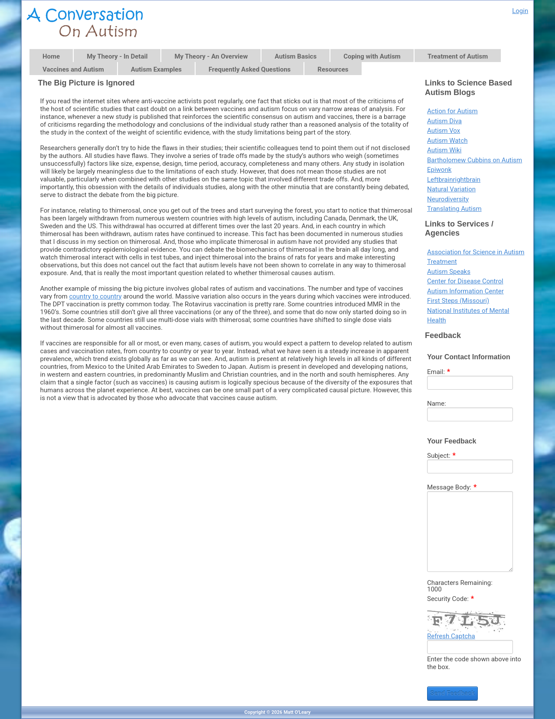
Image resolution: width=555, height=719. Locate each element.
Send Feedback (452, 693)
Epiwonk (439, 170)
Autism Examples (156, 69)
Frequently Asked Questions (250, 69)
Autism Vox (443, 131)
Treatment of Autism (458, 56)
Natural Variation (451, 189)
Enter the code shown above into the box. (474, 663)
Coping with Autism (372, 56)
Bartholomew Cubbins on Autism (474, 160)
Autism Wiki (444, 150)
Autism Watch (447, 140)
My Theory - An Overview (211, 56)
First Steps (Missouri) (458, 301)
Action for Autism (452, 111)
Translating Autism (454, 209)
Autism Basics (295, 56)
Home (51, 56)
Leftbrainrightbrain (453, 180)
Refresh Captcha (451, 636)
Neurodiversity (448, 199)
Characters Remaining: (460, 583)
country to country (95, 296)
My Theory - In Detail (117, 56)
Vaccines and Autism (73, 69)
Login (520, 11)
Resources (332, 69)
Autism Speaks (448, 272)
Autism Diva (444, 121)
